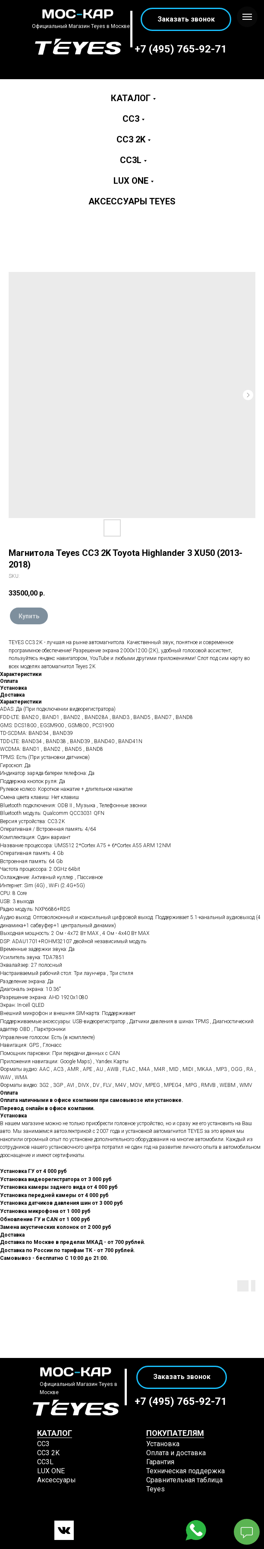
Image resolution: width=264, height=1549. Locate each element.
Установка (162, 1444)
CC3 (131, 119)
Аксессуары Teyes (132, 201)
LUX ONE (130, 181)
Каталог (131, 98)
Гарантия (160, 1462)
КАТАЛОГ (54, 1433)
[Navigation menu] (247, 17)
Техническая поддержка (185, 1471)
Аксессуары (56, 1480)
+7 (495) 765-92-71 (181, 49)
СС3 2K (48, 1453)
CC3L (130, 160)
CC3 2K (130, 139)
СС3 (43, 1444)
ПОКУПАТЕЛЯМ (175, 1433)
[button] (186, 19)
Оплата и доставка (176, 1453)
